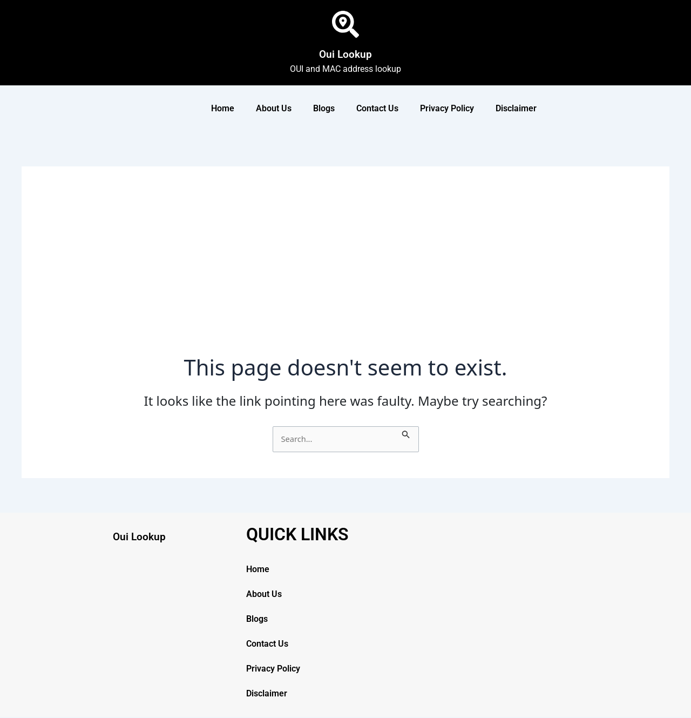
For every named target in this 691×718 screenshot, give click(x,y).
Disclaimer (516, 108)
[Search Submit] (411, 432)
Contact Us (377, 108)
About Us (274, 108)
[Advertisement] (345, 273)
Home (222, 108)
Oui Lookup (345, 52)
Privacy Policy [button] (447, 108)
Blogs (324, 108)
